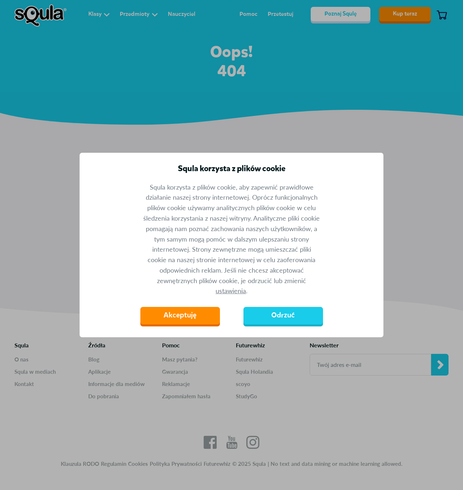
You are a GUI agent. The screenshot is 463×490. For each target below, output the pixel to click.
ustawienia (231, 291)
